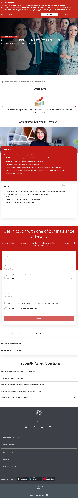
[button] (75, 106)
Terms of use (39, 486)
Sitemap (39, 491)
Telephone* (8, 293)
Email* (6, 284)
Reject (67, 11)
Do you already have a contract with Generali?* (18, 275)
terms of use (34, 308)
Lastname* (8, 265)
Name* (7, 256)
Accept (49, 11)
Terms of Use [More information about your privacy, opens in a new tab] (52, 7)
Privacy (39, 488)
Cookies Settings (6, 11)
